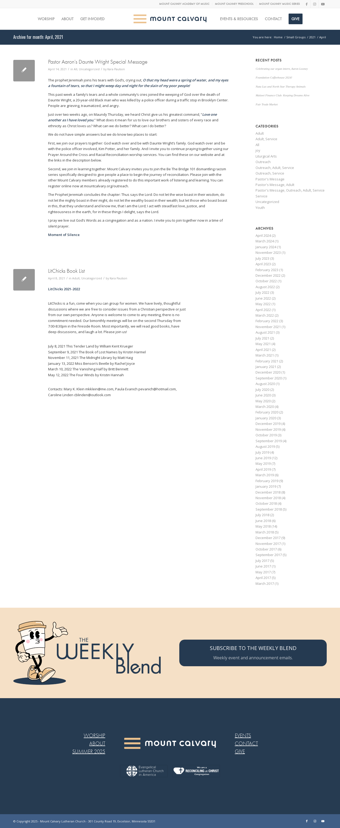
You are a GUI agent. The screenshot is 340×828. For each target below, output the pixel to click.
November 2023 (268, 252)
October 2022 (266, 281)
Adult (76, 278)
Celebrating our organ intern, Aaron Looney (282, 68)
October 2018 (266, 503)
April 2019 (263, 469)
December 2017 (268, 537)
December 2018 (268, 492)
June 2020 (263, 395)
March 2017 (265, 583)
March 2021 (265, 355)
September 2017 (269, 554)
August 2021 (265, 332)
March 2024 (265, 241)
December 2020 (268, 372)
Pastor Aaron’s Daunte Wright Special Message (97, 62)
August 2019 (265, 446)
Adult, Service (266, 138)
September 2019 (269, 440)
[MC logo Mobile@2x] (170, 19)
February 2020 (267, 412)
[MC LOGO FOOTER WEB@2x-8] (170, 743)
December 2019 (268, 423)
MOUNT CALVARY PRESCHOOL (234, 4)
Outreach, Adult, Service (275, 167)
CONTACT (246, 743)
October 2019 (266, 435)
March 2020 (265, 406)
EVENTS (243, 735)
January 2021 (266, 366)
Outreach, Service (270, 173)
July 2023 (262, 258)
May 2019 (263, 463)
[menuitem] (184, 4)
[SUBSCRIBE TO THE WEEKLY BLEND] (253, 653)
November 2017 (268, 543)
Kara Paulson (116, 69)
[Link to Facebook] (307, 4)
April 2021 (263, 349)
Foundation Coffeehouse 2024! (274, 77)
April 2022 (263, 309)
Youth (260, 207)
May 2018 (263, 526)
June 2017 (263, 566)
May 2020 (263, 401)
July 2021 (262, 338)
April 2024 (263, 235)
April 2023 (263, 264)
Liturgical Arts (266, 156)
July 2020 (262, 389)
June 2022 (263, 298)
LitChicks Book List (66, 271)
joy (258, 150)
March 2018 (265, 532)
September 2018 (269, 509)
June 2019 (263, 458)
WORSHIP (94, 735)
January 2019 (266, 486)
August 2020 (265, 383)
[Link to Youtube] (323, 4)
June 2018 (263, 520)
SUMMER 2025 (88, 751)
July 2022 (262, 292)
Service (261, 196)
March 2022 (265, 315)
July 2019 (262, 452)
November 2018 (268, 497)
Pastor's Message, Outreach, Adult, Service (290, 190)
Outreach (263, 161)
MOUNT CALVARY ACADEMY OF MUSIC (184, 4)
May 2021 (263, 343)
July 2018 (262, 514)
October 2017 (266, 549)
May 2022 (263, 303)
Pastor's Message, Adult (275, 184)
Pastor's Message (270, 179)
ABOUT (97, 743)
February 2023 (267, 269)
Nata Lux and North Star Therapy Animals (280, 86)
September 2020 (269, 378)
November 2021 (268, 326)
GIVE (240, 751)
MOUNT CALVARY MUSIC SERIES (279, 4)
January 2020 (266, 418)
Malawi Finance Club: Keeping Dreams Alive (282, 95)
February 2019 (267, 480)
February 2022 (267, 320)
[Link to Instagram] (314, 4)
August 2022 (265, 286)
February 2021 (267, 361)
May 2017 (263, 572)
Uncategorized (89, 69)
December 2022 (268, 275)
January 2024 (266, 247)
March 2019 (265, 475)
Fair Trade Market (267, 104)
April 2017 (263, 577)
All (75, 69)
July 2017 (262, 560)
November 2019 (268, 429)
